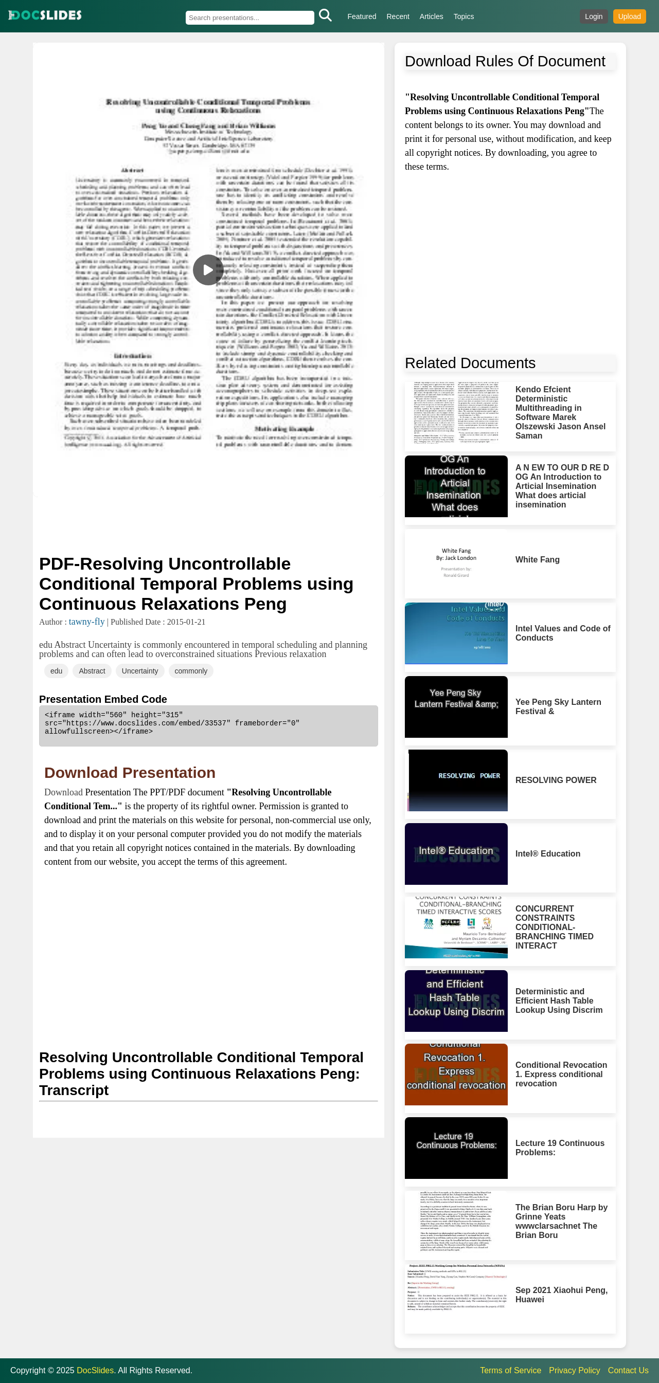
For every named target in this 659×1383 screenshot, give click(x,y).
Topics (464, 16)
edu (56, 671)
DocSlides (95, 1370)
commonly (191, 671)
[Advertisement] (208, 524)
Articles (431, 16)
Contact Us (628, 1370)
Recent (398, 16)
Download (64, 792)
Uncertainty (140, 671)
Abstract (92, 671)
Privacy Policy (574, 1370)
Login (593, 16)
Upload (629, 16)
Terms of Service (510, 1370)
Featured (361, 16)
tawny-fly (87, 621)
